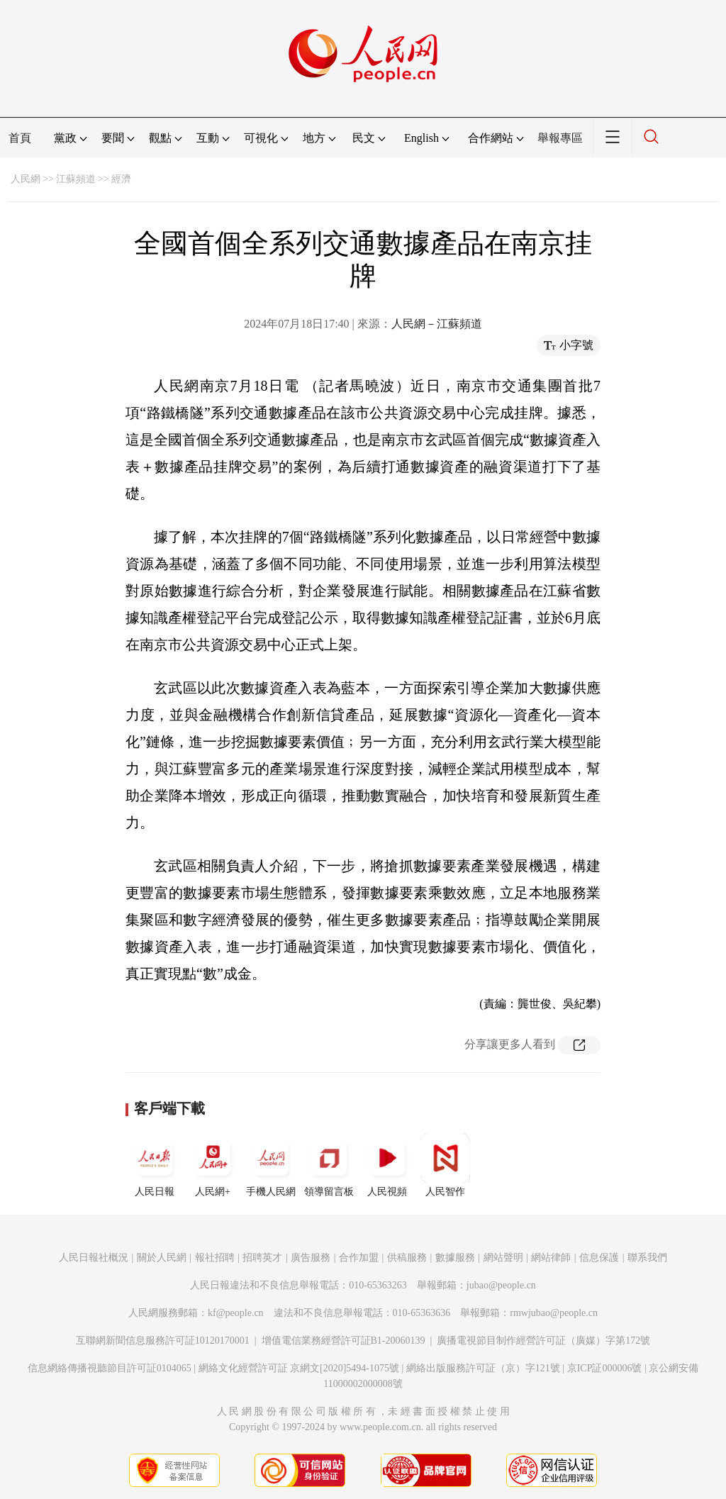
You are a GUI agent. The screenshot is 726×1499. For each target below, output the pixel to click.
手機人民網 (271, 1165)
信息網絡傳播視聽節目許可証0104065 (109, 1368)
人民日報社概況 (93, 1257)
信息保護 (599, 1257)
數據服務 (455, 1257)
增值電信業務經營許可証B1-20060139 (343, 1340)
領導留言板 (329, 1165)
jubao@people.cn (501, 1285)
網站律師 (551, 1257)
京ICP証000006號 (604, 1368)
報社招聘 (215, 1257)
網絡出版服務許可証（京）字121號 (483, 1368)
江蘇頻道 (76, 179)
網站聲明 (503, 1257)
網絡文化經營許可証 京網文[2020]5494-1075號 (299, 1368)
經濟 (121, 179)
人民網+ (213, 1165)
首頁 (20, 138)
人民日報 (154, 1165)
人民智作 (445, 1165)
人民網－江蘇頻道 (436, 324)
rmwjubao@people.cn (554, 1313)
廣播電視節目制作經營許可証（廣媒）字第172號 (543, 1340)
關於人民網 (161, 1257)
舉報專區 (560, 138)
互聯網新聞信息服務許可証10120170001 (163, 1340)
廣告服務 (310, 1257)
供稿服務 (407, 1257)
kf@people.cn (236, 1313)
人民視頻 (387, 1165)
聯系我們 (647, 1257)
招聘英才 (262, 1257)
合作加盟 (359, 1257)
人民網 (25, 179)
